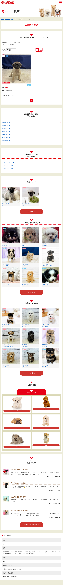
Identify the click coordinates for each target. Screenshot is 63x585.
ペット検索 (7, 19)
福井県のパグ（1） (6, 140)
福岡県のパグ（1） (6, 137)
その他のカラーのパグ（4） (8, 162)
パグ (12, 19)
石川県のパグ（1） (6, 131)
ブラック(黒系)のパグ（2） (8, 168)
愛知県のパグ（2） (6, 122)
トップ (2, 19)
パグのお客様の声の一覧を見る (31, 524)
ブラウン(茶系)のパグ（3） (8, 165)
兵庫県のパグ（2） (6, 125)
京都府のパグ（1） (6, 134)
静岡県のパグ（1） (6, 128)
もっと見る (31, 211)
